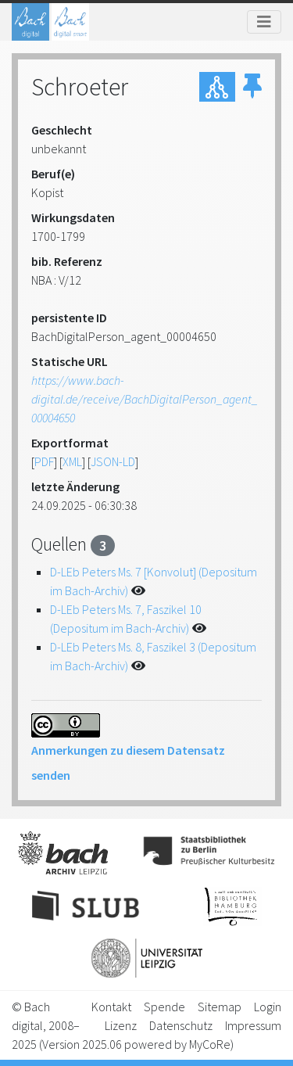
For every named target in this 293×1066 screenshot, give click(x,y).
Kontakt (111, 1006)
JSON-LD (113, 461)
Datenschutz (181, 1025)
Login (267, 1006)
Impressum (253, 1025)
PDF (44, 461)
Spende (164, 1006)
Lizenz (121, 1025)
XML (72, 461)
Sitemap (219, 1006)
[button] (252, 87)
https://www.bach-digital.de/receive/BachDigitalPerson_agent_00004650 (144, 398)
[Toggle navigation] (264, 22)
